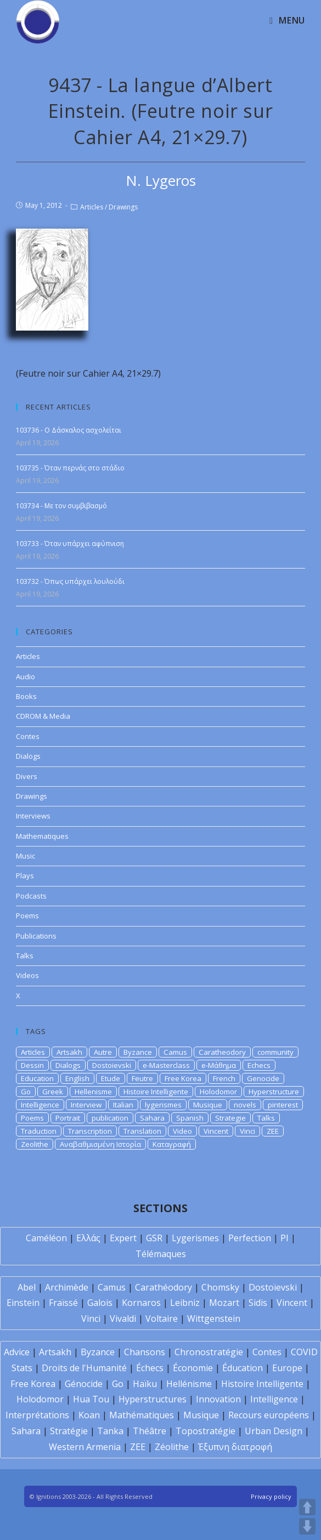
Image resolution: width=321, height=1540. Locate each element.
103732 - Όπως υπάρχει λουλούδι (70, 581)
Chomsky (220, 1287)
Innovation (218, 1399)
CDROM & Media (43, 716)
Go (26, 1091)
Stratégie (69, 1431)
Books (26, 696)
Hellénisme (189, 1384)
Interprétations (37, 1415)
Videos (27, 975)
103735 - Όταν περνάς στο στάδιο (70, 468)
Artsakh (69, 1052)
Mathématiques (141, 1415)
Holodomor (218, 1091)
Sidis (258, 1303)
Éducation (242, 1368)
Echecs (259, 1065)
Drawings (123, 207)
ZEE (273, 1131)
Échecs (150, 1368)
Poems (27, 915)
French (224, 1078)
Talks (24, 956)
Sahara (152, 1118)
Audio (25, 676)
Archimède (66, 1287)
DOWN (307, 1526)
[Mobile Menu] (287, 20)
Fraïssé (63, 1303)
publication (110, 1118)
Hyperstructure (274, 1091)
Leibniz (185, 1303)
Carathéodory (163, 1287)
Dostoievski (111, 1065)
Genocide (263, 1078)
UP (307, 1507)
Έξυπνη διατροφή (235, 1447)
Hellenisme (93, 1091)
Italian (123, 1105)
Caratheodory (222, 1052)
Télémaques (161, 1254)
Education (37, 1078)
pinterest (283, 1105)
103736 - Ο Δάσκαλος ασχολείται (68, 430)
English (77, 1078)
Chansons (144, 1352)
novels (245, 1105)
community (275, 1052)
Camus (175, 1052)
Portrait (67, 1118)
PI (284, 1238)
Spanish (190, 1118)
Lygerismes (195, 1238)
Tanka (110, 1431)
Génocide (84, 1384)
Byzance (137, 1052)
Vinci (247, 1131)
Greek (52, 1091)
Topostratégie (205, 1431)
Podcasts (31, 896)
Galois (99, 1303)
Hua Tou (91, 1399)
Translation (142, 1131)
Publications (36, 936)
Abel (27, 1287)
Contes (28, 736)
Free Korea (183, 1078)
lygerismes (163, 1105)
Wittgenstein (213, 1318)
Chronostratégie (208, 1352)
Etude (110, 1078)
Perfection (249, 1238)
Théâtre (149, 1431)
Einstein (23, 1303)
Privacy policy (271, 1496)
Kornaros (141, 1303)
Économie (193, 1368)
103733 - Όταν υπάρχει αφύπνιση (70, 543)
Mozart (224, 1303)
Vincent (216, 1131)
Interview (86, 1105)
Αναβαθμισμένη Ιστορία (100, 1144)
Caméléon (46, 1238)
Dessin (32, 1065)
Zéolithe (172, 1447)
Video (182, 1131)
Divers (26, 776)
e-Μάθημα (218, 1065)
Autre (103, 1052)
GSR (154, 1238)
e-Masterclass (166, 1065)
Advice (17, 1352)
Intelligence (40, 1105)
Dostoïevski (273, 1287)
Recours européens (268, 1415)
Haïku (145, 1384)
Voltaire (161, 1318)
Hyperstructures (153, 1399)
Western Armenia (85, 1447)
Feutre (142, 1078)
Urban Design (273, 1431)
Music (25, 856)
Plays (25, 875)
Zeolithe (34, 1144)
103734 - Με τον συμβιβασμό (61, 505)
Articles (91, 207)
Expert (123, 1238)
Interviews (33, 816)
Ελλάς (88, 1238)
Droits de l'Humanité (84, 1368)
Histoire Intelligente (155, 1091)
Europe (287, 1368)
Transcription (90, 1131)
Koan (89, 1415)
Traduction (39, 1131)
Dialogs (28, 756)
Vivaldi (123, 1318)
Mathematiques (42, 836)
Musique (207, 1105)
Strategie (230, 1118)
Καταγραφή (172, 1144)
